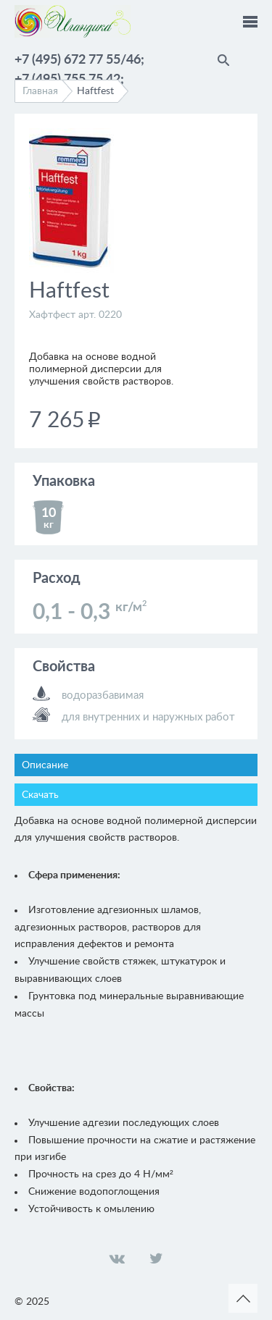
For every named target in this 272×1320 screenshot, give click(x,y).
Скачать (40, 795)
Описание (45, 765)
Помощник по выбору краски (250, 58)
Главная (40, 91)
